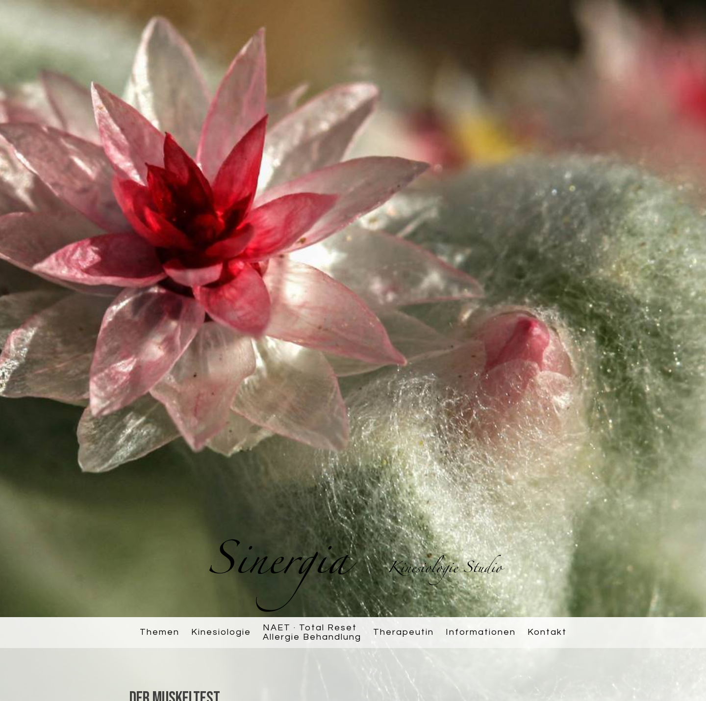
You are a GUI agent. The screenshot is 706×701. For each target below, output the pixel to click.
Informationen (481, 632)
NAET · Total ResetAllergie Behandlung (312, 632)
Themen (159, 632)
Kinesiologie (221, 632)
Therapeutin (403, 632)
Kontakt (547, 632)
